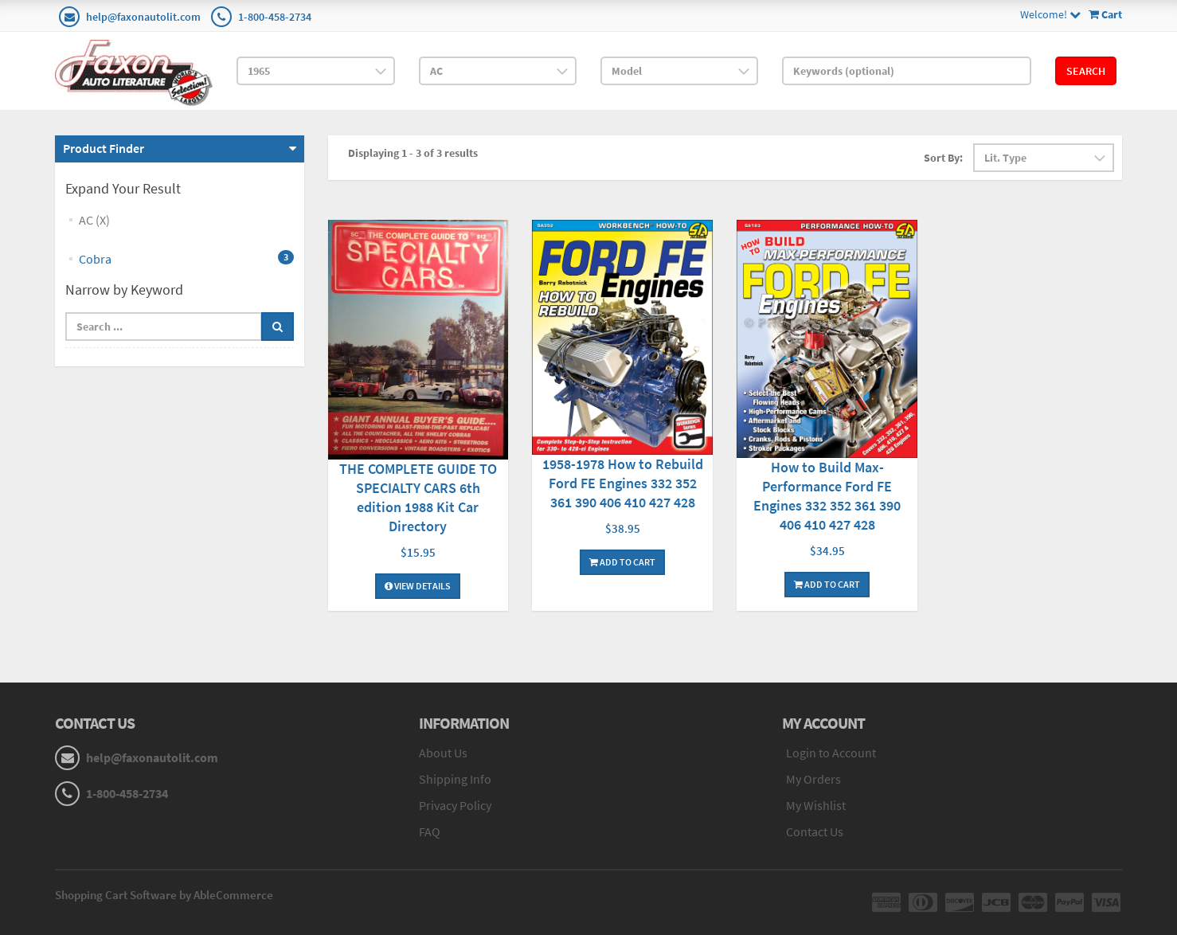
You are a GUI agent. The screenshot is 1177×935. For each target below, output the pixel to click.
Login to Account (831, 753)
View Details (418, 586)
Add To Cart (622, 562)
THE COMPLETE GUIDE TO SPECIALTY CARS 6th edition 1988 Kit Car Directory (418, 497)
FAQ (429, 831)
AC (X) (94, 220)
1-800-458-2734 (274, 17)
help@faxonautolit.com (143, 17)
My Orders (813, 779)
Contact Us (814, 831)
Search (1085, 71)
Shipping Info (455, 779)
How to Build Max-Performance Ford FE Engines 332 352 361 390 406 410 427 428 (827, 496)
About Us (443, 753)
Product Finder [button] (103, 148)
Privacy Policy (455, 805)
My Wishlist (816, 805)
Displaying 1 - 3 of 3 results (413, 153)
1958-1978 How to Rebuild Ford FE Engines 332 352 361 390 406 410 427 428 (622, 483)
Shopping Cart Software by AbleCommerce (164, 894)
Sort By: (943, 158)
